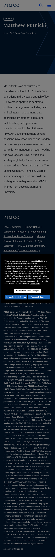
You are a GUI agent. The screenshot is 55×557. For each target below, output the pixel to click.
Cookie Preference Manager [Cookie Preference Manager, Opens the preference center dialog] (27, 291)
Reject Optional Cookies (16, 297)
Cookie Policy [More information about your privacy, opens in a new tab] (35, 284)
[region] (27, 278)
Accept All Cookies (38, 297)
